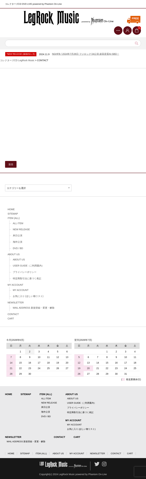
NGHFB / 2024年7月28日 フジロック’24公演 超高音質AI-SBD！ (85, 54)
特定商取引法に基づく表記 (27, 278)
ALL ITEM (18, 223)
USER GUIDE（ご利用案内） (28, 265)
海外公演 (17, 242)
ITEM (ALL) (14, 218)
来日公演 (17, 235)
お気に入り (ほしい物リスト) (28, 296)
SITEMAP (13, 213)
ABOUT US (14, 254)
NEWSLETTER (16, 302)
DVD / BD (18, 248)
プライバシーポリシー (24, 272)
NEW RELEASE (21, 229)
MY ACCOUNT (15, 284)
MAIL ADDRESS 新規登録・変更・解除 (33, 307)
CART (11, 318)
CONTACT (13, 314)
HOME (11, 209)
